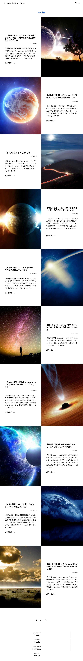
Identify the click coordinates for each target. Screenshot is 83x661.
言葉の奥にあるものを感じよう (18, 153)
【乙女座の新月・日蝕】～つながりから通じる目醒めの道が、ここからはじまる (20, 384)
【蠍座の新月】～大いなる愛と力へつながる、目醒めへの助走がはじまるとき (62, 327)
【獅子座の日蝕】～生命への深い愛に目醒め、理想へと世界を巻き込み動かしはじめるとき (20, 38)
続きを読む (10, 63)
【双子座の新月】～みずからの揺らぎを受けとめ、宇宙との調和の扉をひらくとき (61, 566)
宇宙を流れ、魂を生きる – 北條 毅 (16, 3)
